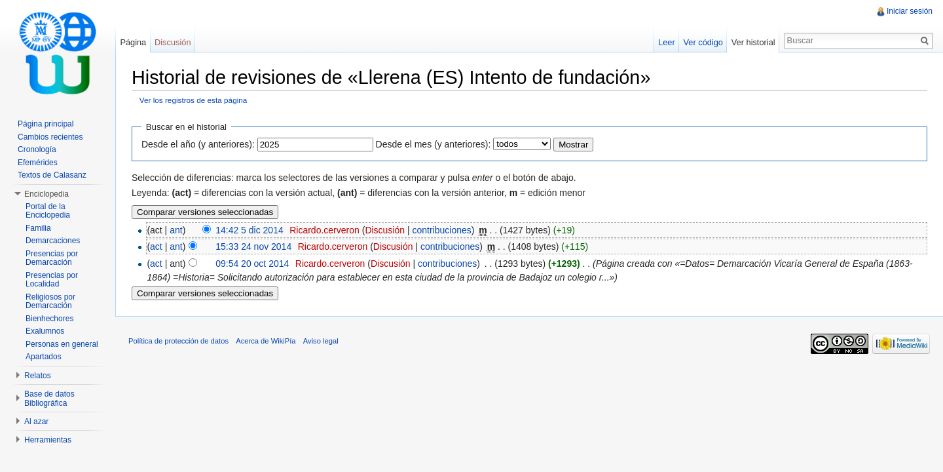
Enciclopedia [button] (46, 194)
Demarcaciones (53, 240)
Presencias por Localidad (52, 280)
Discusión (385, 230)
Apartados (44, 356)
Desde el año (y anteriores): (198, 144)
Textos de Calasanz (52, 175)
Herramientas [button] (47, 439)
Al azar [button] (36, 421)
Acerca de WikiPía (265, 341)
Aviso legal (321, 341)
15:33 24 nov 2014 (253, 246)
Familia (38, 228)
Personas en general (62, 344)
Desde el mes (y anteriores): (433, 144)
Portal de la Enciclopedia (48, 211)
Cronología (37, 149)
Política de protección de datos (178, 341)
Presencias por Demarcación (52, 258)
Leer (666, 42)
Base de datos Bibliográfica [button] (49, 398)
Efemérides (38, 162)
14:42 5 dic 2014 (249, 230)
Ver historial (753, 42)
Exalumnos (45, 331)
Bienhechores (49, 318)
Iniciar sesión (910, 11)
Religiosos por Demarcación (50, 301)
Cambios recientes (50, 137)
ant (176, 230)
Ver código (702, 42)
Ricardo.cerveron (324, 230)
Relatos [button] (37, 375)
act (156, 246)
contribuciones (442, 230)
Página (133, 42)
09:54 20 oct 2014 (252, 263)
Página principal (45, 123)
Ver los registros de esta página (193, 100)
